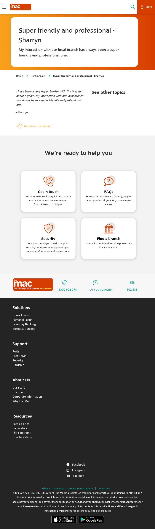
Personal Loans (22, 320)
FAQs (15, 351)
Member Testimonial (37, 126)
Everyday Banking (24, 324)
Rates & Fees (20, 424)
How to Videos (22, 437)
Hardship (18, 365)
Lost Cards (19, 356)
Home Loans (20, 315)
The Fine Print (21, 433)
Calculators (19, 428)
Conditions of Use (54, 506)
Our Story (18, 388)
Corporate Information (27, 397)
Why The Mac (21, 401)
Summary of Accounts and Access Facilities (89, 506)
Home (19, 76)
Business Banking (23, 329)
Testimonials (38, 76)
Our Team (18, 392)
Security (17, 360)
